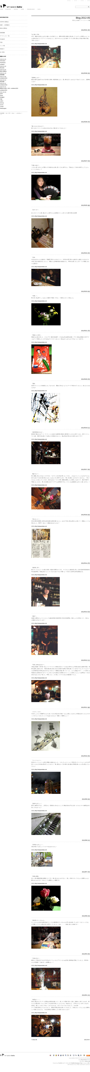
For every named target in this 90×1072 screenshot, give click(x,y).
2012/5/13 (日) (85, 612)
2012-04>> (87, 1039)
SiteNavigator (3, 108)
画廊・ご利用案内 (4, 25)
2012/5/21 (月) (85, 330)
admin (88, 0)
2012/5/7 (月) (86, 872)
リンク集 (2, 45)
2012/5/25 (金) (85, 205)
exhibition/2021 (3, 90)
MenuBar (2, 67)
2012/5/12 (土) (85, 660)
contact (2, 106)
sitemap (2, 102)
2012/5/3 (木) (86, 954)
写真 (1, 42)
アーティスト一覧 (4, 36)
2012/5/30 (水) (85, 73)
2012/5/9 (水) (86, 799)
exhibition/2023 (3, 84)
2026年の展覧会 (4, 21)
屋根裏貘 (2, 32)
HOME (1, 9)
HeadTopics (3, 62)
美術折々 (2, 49)
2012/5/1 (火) (86, 995)
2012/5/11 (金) (85, 707)
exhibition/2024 (3, 78)
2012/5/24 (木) (85, 253)
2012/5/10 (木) (85, 756)
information (2, 60)
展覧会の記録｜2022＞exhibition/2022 (9, 88)
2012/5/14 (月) (85, 563)
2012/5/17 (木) (85, 469)
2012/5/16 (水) (85, 514)
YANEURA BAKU (31, 9)
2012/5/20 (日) (85, 379)
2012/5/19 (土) (85, 428)
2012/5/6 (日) (86, 916)
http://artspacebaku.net (41, 43)
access (1, 104)
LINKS (1, 101)
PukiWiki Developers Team (77, 1063)
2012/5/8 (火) (86, 840)
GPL (89, 1063)
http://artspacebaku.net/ (41, 965)
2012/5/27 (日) (85, 161)
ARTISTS (16, 9)
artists (1, 95)
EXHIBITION (8, 9)
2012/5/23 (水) (85, 291)
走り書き (2, 52)
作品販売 (2, 39)
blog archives (84, 1059)
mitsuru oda (87, 1061)
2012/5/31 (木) (85, 30)
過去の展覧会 (3, 28)
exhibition (2, 64)
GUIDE (22, 9)
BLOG (39, 9)
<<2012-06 (34, 1039)
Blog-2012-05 (83, 17)
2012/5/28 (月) (85, 122)
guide (1, 93)
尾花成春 (2, 81)
